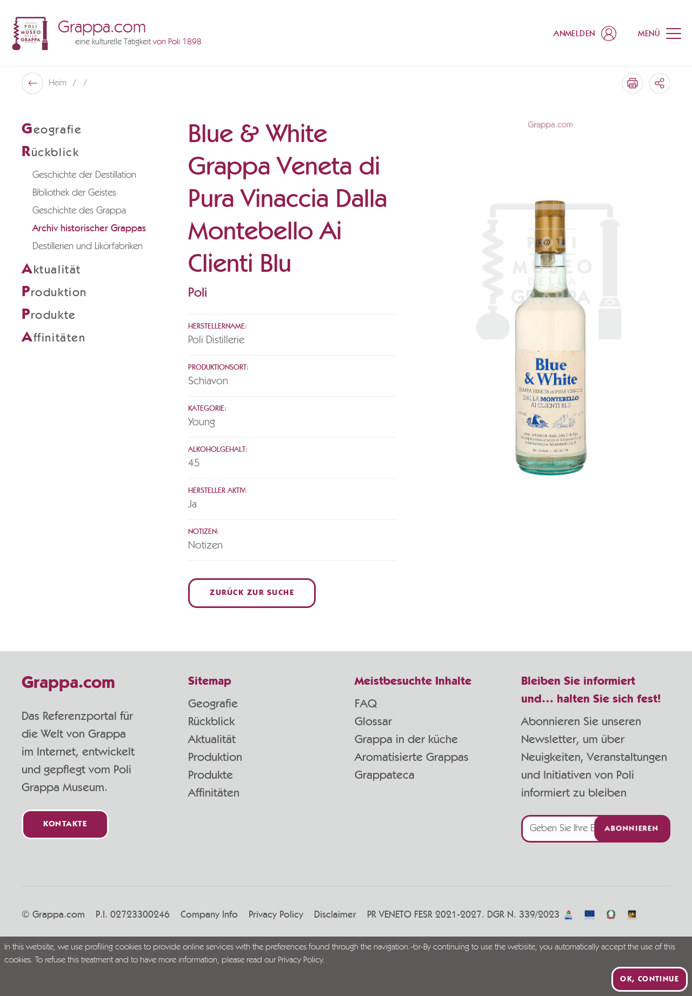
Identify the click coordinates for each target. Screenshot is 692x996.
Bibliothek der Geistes (74, 193)
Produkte (210, 775)
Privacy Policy (276, 915)
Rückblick (211, 721)
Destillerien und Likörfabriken (87, 246)
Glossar (373, 721)
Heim (59, 83)
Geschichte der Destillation (84, 175)
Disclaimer (335, 915)
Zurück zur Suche (252, 593)
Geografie (213, 704)
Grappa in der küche (406, 739)
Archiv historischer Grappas (89, 228)
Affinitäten (213, 793)
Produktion (215, 757)
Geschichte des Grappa (79, 211)
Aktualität (212, 739)
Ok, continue (649, 979)
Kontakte (65, 824)
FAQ (366, 704)
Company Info (209, 915)
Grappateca (385, 775)
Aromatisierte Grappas (412, 757)
